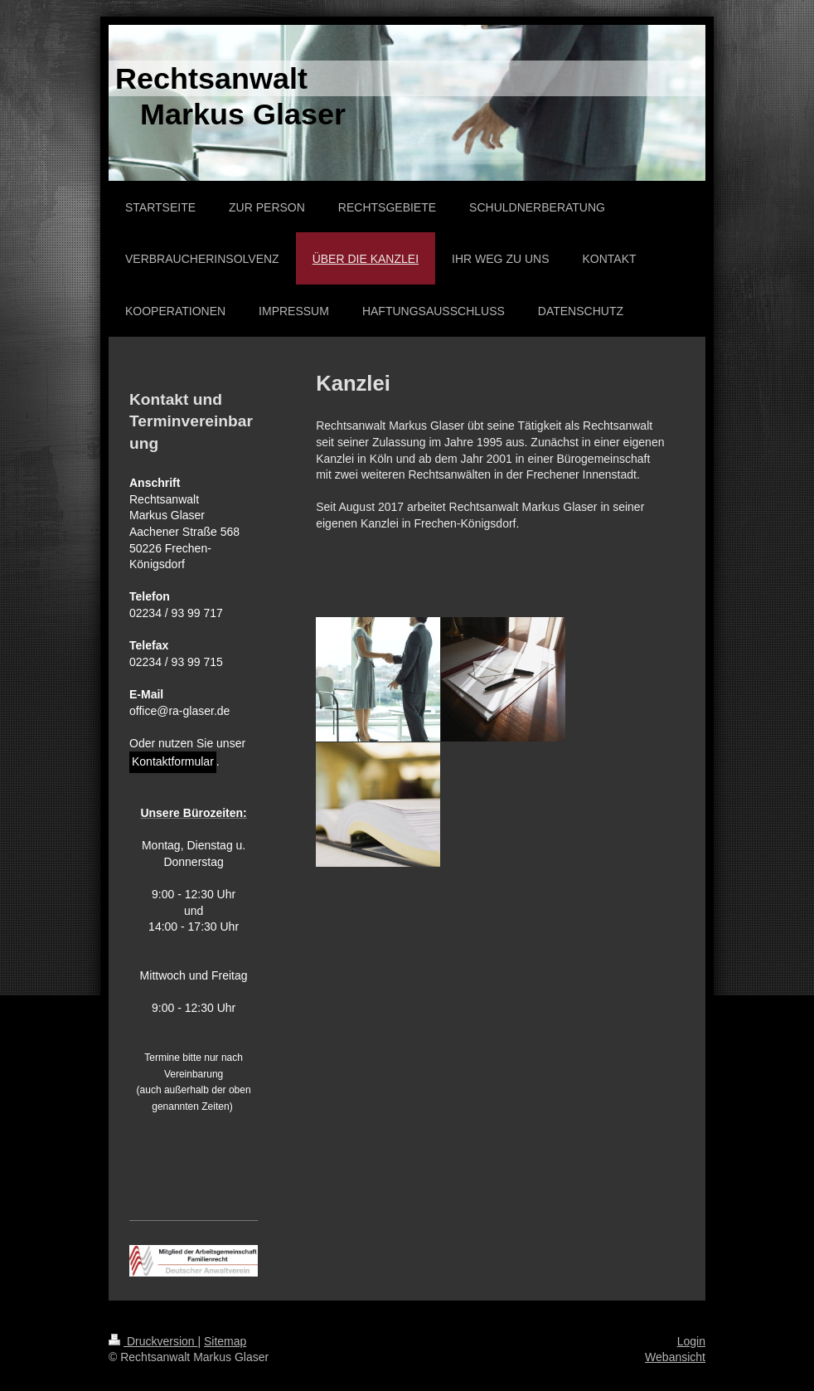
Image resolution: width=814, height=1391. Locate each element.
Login (691, 1341)
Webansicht (675, 1357)
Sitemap (225, 1341)
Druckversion (153, 1341)
